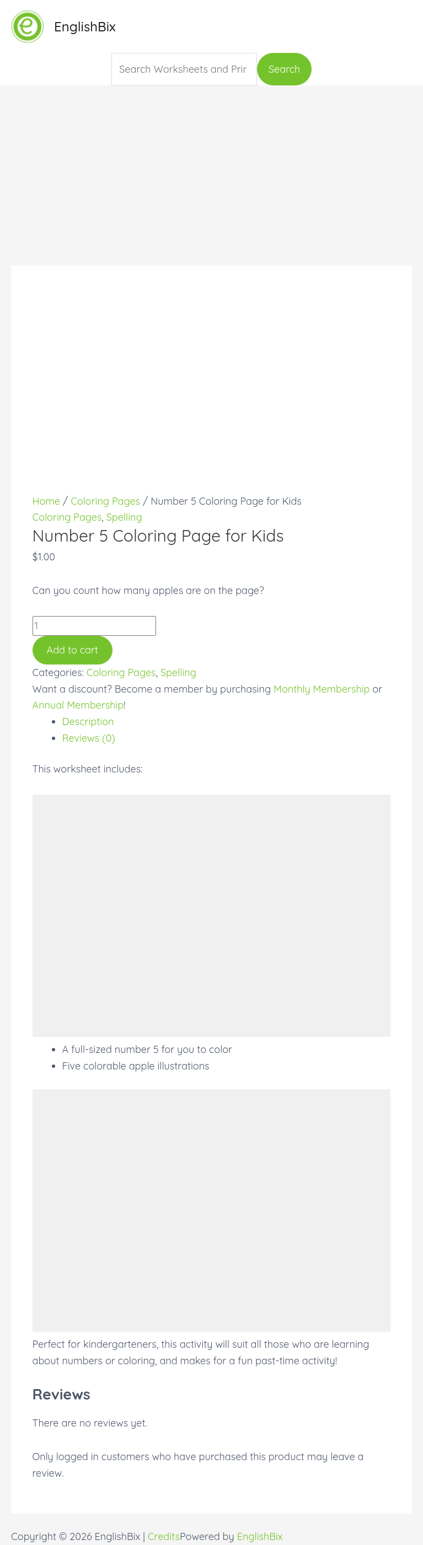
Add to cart (72, 650)
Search (284, 69)
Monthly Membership (322, 689)
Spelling (124, 517)
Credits (164, 1536)
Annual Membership (78, 705)
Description (88, 721)
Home (46, 501)
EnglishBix (85, 26)
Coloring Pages (105, 501)
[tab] (226, 722)
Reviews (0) (89, 738)
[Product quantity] (94, 626)
